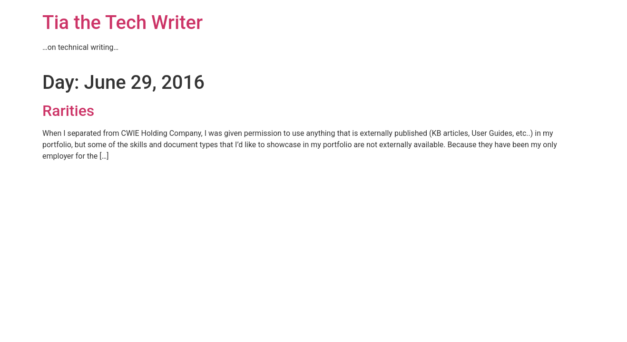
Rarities (68, 111)
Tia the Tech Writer (122, 22)
